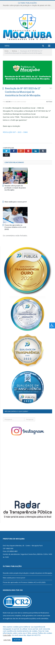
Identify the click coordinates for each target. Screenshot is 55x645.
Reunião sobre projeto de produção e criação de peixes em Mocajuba (28, 5)
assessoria (10, 615)
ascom (8, 101)
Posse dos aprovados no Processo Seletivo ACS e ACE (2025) (15, 227)
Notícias (49, 101)
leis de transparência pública (26, 618)
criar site (17, 613)
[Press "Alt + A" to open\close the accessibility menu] (52, 325)
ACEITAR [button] (17, 639)
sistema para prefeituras (31, 613)
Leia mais (7, 635)
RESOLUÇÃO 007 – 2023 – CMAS (15, 132)
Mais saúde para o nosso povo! (16, 202)
